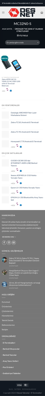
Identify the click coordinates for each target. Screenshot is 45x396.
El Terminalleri (9, 343)
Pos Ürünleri (8, 367)
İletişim (5, 329)
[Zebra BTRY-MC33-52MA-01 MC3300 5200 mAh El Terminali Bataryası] (11, 63)
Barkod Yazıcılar (10, 355)
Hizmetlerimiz (7, 315)
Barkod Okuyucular (11, 349)
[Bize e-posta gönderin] (14, 242)
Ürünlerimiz (7, 306)
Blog (11, 389)
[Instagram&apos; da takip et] (9, 242)
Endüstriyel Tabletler (12, 373)
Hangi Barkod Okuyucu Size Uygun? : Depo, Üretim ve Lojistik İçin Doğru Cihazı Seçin (24, 272)
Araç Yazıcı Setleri (10, 361)
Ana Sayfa (7, 29)
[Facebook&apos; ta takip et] (4, 242)
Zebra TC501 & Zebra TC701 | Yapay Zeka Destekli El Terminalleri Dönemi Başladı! (24, 260)
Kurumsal (6, 302)
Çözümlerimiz (7, 311)
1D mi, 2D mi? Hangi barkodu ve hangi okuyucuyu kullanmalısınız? (24, 284)
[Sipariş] (22, 42)
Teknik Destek (7, 320)
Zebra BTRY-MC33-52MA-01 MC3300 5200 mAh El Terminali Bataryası (11, 82)
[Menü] (3, 12)
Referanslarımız (8, 325)
